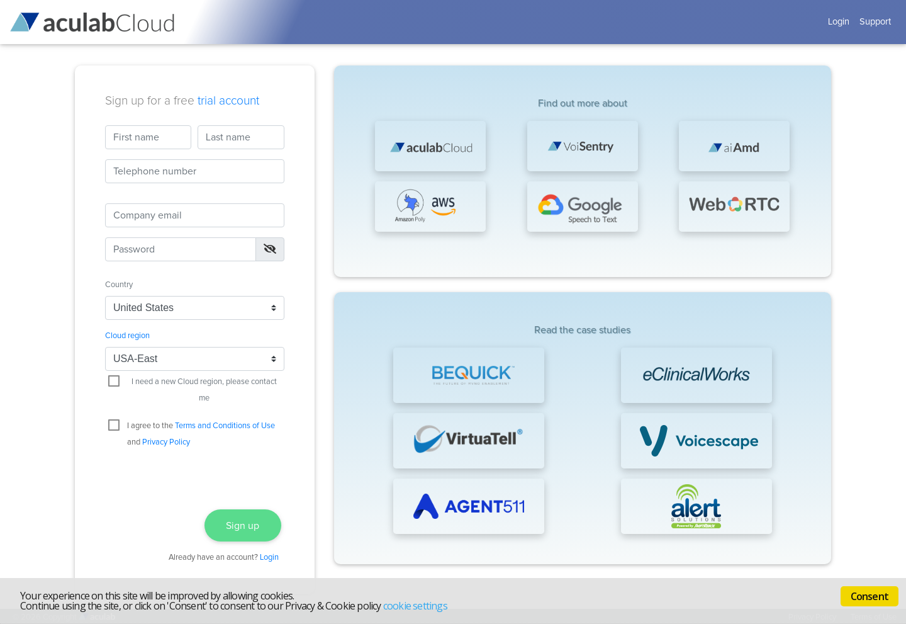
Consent (869, 596)
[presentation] (194, 476)
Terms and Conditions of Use (225, 426)
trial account (228, 101)
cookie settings (415, 606)
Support (875, 21)
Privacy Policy (166, 442)
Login (838, 21)
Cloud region (127, 336)
